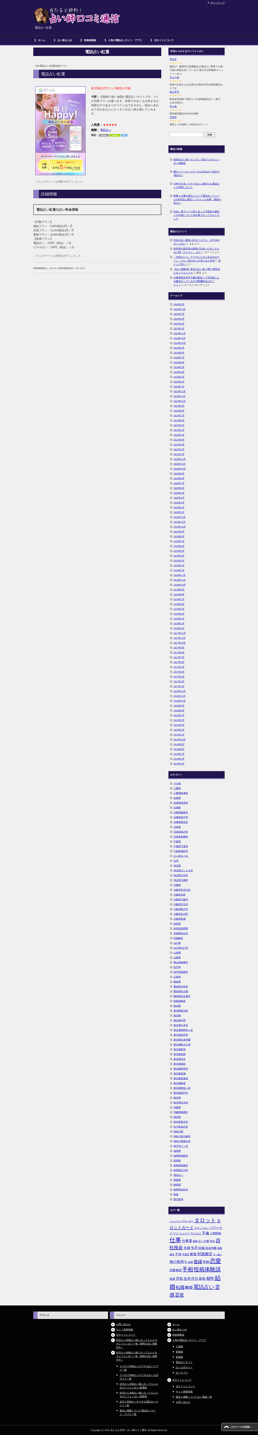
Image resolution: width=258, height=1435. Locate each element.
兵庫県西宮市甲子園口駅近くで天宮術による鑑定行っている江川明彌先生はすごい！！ (197, 281)
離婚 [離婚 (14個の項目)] (189, 1287)
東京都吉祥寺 (181, 1034)
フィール (174, 77)
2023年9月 (179, 406)
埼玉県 (177, 865)
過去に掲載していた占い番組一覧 (194, 1397)
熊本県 (177, 1117)
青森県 (177, 1180)
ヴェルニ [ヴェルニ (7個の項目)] (195, 1233)
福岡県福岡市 (181, 1155)
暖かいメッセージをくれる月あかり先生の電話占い (197, 173)
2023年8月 (179, 410)
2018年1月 (179, 628)
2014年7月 (179, 754)
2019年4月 (179, 555)
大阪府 (177, 885)
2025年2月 (179, 323)
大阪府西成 (180, 918)
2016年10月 (180, 700)
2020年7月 (179, 483)
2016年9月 (179, 705)
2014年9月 (179, 744)
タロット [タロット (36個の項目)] (205, 1220)
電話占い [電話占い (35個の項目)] (203, 1287)
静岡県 (177, 1184)
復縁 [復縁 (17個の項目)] (198, 1261)
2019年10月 (180, 526)
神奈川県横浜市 (182, 1141)
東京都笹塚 (180, 1073)
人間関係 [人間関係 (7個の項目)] (215, 1233)
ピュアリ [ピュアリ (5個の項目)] (184, 1233)
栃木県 (177, 1097)
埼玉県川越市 (181, 880)
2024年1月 (179, 386)
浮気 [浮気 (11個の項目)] (179, 1279)
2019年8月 (179, 536)
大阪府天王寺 (181, 904)
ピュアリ (174, 91)
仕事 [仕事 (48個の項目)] (175, 1240)
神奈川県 (178, 1131)
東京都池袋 (180, 1054)
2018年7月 (179, 599)
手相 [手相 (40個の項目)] (187, 1269)
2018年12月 (180, 575)
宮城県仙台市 (181, 933)
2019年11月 (180, 522)
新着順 (179, 1351)
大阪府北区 (180, 894)
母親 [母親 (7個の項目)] (172, 1278)
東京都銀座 (180, 1083)
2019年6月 (179, 546)
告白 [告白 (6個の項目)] (212, 1241)
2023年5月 (179, 425)
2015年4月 (179, 725)
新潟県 (177, 1005)
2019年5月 (179, 551)
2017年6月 (179, 662)
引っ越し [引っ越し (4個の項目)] (217, 1254)
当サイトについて (164, 40)
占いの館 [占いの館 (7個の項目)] (203, 1241)
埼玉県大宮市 (181, 875)
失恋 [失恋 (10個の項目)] (194, 1248)
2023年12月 (180, 391)
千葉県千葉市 (181, 846)
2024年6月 (179, 362)
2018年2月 (179, 623)
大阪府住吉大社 (182, 889)
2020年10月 (180, 468)
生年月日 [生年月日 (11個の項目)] (191, 1279)
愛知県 (177, 981)
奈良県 (177, 923)
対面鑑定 (178, 938)
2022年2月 (179, 435)
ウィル (173, 106)
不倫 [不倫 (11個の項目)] (205, 1233)
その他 (177, 783)
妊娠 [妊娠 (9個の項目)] (201, 1248)
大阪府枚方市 (181, 909)
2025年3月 (179, 319)
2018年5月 (179, 609)
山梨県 (177, 957)
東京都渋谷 (180, 1059)
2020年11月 (180, 464)
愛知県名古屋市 (182, 996)
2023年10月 (180, 401)
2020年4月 (179, 497)
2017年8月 (179, 652)
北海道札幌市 (181, 836)
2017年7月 (179, 657)
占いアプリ (182, 1372)
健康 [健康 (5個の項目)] (195, 1241)
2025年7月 (179, 314)
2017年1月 (179, 686)
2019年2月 (179, 565)
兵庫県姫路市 (181, 812)
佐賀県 (177, 798)
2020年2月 (179, 507)
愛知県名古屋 (181, 991)
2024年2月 (179, 381)
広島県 (177, 976)
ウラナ (173, 117)
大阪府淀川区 (181, 914)
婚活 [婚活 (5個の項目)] (172, 1254)
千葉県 (177, 841)
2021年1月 (179, 454)
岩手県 (177, 967)
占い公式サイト (184, 1367)
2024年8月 (179, 352)
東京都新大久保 (182, 1044)
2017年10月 (180, 642)
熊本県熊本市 (181, 1122)
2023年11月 (180, 396)
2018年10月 (180, 584)
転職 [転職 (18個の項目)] (180, 1287)
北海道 (177, 827)
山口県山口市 (181, 947)
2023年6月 (179, 420)
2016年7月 (179, 715)
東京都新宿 (180, 1049)
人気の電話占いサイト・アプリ (125, 40)
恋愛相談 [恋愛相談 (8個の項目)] (176, 1270)
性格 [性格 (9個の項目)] (206, 1262)
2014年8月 (179, 749)
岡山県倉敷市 (181, 962)
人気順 (179, 1346)
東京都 (177, 1015)
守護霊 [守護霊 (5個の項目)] (185, 1254)
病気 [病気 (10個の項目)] (202, 1279)
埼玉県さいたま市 (183, 870)
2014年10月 (180, 739)
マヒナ (173, 59)
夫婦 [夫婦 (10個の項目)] (186, 1248)
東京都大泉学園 (182, 1039)
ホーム (41, 40)
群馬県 (177, 1160)
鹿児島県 (178, 1199)
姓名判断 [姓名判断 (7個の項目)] (211, 1248)
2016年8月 (179, 710)
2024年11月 (180, 338)
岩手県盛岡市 (181, 972)
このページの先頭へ (241, 1427)
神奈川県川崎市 (182, 1136)
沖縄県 (177, 1107)
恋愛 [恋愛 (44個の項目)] (215, 1261)
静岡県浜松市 (181, 1189)
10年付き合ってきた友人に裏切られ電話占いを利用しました (197, 185)
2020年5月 (179, 493)
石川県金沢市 (181, 1126)
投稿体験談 (90, 40)
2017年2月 (179, 681)
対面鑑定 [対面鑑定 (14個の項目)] (205, 1254)
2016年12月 (180, 691)
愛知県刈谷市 (181, 986)
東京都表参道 (181, 1078)
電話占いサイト (184, 1362)
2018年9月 (179, 589)
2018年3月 (179, 618)
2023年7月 (179, 415)
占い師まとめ (64, 40)
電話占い (105, 130)
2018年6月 (179, 604)
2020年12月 (180, 459)
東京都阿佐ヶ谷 (182, 1088)
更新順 (179, 1357)
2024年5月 (179, 367)
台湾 (176, 860)
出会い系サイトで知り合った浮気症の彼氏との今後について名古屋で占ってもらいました (197, 215)
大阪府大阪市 (181, 899)
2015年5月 (179, 720)
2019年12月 (180, 517)
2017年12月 (180, 633)
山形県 (177, 952)
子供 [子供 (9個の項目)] (178, 1254)
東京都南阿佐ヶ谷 (183, 1030)
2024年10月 (180, 343)
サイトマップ (217, 2)
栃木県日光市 (181, 1102)
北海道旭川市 (181, 831)
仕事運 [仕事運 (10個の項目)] (187, 1241)
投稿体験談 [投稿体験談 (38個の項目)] (207, 1269)
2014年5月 (179, 758)
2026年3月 (179, 304)
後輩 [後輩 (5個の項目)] (190, 1262)
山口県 (177, 943)
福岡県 (177, 1151)
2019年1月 (179, 570)
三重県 (177, 788)
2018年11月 (180, 580)
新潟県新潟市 (181, 1010)
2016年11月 (180, 696)
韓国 (176, 1194)
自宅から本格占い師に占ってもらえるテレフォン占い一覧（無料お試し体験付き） (136, 1344)
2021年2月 (179, 449)
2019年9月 (179, 531)
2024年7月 (179, 357)
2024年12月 (180, 333)
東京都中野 (180, 1020)
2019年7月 (179, 541)
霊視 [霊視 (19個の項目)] (179, 1295)
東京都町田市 (181, 1068)
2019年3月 (179, 560)
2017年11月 (180, 638)
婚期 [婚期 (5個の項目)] (219, 1248)
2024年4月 (179, 372)
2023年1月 (179, 430)
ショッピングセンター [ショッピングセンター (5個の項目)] (182, 1221)
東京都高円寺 (181, 1093)
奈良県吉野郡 (181, 928)
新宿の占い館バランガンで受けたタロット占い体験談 (197, 161)
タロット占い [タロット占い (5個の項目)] (201, 1228)
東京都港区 (180, 1064)
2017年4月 (179, 671)
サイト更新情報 (124, 1329)
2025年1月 (179, 328)
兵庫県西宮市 (181, 822)
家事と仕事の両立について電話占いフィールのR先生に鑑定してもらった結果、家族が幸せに (197, 199)
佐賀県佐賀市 (181, 802)
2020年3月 (179, 502)
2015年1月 (179, 734)
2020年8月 (179, 478)
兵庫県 (177, 807)
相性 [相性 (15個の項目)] (210, 1278)
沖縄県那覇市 (181, 1112)
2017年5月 (179, 667)
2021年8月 (179, 439)
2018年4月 (179, 613)
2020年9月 (179, 473)
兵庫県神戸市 (181, 817)
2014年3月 (179, 763)
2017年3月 (179, 676)
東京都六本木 (181, 1025)
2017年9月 (179, 647)
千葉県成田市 (181, 851)
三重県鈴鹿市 (181, 793)
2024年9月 (179, 348)
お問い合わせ (123, 1324)
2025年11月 (180, 309)
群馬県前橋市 (181, 1165)
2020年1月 (179, 512)
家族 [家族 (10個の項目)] (193, 1254)
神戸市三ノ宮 (181, 1146)
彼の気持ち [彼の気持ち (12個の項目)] (179, 1262)
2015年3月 (179, 729)
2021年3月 (179, 444)
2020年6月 (179, 488)
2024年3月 (179, 377)
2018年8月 (179, 594)
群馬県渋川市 (181, 1170)
